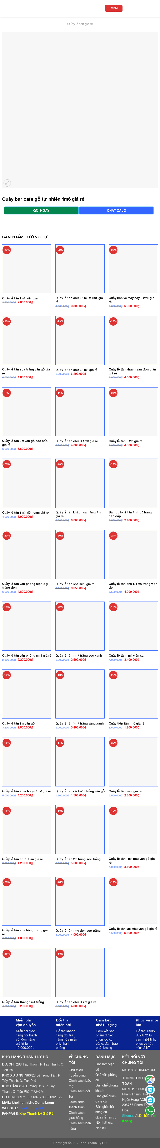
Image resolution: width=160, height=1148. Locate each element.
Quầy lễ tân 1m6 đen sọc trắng (78, 930)
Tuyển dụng (77, 1075)
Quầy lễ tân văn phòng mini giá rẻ (26, 655)
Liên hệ (142, 1115)
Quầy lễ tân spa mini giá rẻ (75, 584)
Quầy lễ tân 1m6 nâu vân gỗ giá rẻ (132, 860)
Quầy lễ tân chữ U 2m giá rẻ (22, 859)
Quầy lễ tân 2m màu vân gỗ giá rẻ (133, 928)
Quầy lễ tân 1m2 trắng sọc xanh (78, 655)
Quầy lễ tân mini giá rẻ (125, 791)
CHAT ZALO (116, 210)
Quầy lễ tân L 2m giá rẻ (125, 441)
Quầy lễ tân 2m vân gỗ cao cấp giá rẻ (25, 443)
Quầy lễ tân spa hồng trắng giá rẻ (25, 932)
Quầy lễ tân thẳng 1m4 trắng (23, 1002)
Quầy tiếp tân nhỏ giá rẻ (126, 723)
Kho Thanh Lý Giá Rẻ (36, 1113)
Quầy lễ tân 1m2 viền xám (20, 298)
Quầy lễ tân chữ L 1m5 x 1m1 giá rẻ (79, 300)
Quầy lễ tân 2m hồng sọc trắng (78, 859)
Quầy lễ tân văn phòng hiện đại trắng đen (25, 585)
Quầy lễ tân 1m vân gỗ (18, 723)
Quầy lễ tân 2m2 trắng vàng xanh (79, 723)
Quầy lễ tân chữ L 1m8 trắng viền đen (133, 585)
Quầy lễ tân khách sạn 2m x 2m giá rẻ (78, 514)
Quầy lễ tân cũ (105, 1117)
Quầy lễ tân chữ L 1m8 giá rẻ (76, 370)
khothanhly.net (31, 1108)
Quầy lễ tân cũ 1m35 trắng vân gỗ (80, 791)
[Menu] (114, 8)
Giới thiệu (76, 1070)
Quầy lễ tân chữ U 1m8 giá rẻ (76, 441)
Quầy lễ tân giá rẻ (80, 24)
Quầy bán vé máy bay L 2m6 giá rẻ (131, 300)
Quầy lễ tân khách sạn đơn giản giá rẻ (132, 371)
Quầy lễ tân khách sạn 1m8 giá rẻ (26, 791)
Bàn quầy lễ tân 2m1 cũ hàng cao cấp (130, 514)
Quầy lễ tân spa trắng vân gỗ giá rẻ (26, 371)
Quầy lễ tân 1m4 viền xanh (128, 655)
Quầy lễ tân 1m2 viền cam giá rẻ (25, 512)
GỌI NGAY (41, 210)
